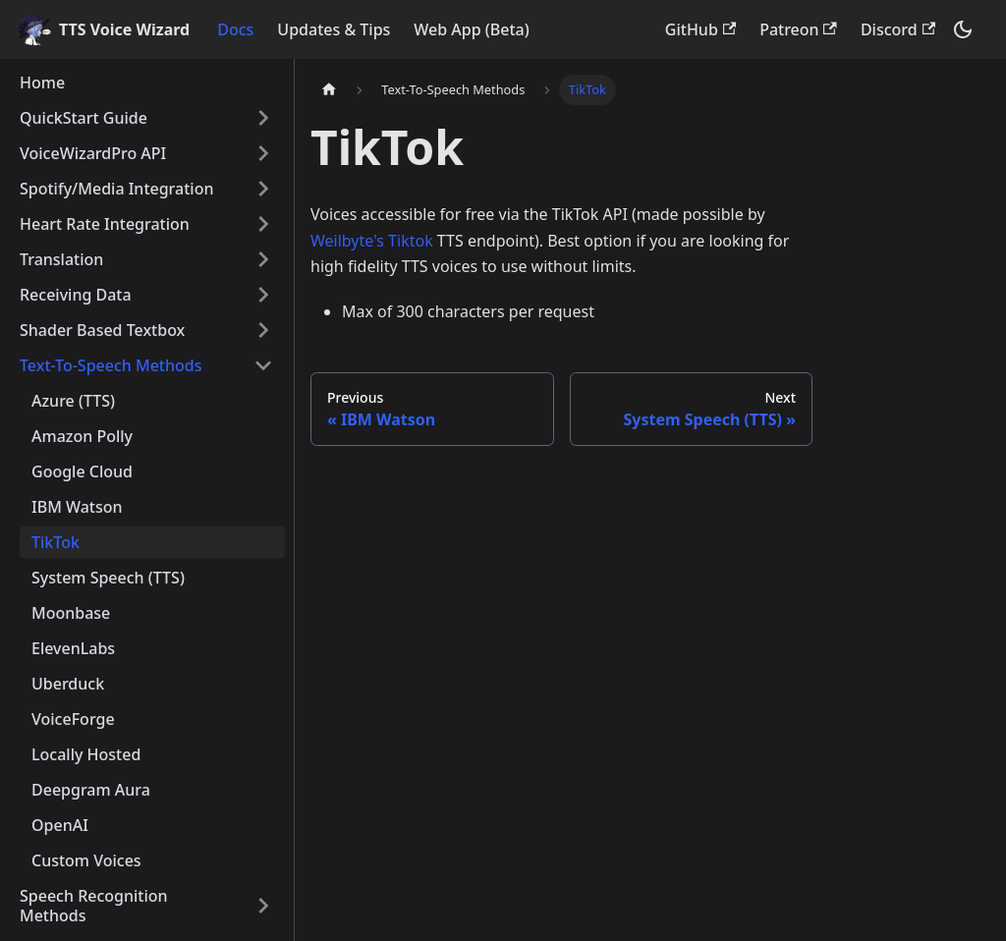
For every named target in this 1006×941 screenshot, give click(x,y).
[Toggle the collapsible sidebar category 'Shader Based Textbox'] (263, 330)
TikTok (55, 542)
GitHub (700, 29)
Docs (235, 29)
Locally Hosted (85, 754)
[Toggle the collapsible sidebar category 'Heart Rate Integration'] (263, 224)
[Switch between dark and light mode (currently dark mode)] (962, 29)
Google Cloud (82, 471)
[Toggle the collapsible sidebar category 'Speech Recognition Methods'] (263, 905)
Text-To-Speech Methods (110, 365)
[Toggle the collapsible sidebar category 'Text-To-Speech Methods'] (263, 365)
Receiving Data (76, 294)
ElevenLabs (73, 648)
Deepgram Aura (90, 790)
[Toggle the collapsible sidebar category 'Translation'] (263, 259)
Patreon (798, 29)
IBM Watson (77, 507)
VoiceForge (73, 719)
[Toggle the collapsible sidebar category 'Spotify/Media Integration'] (263, 188)
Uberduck (67, 683)
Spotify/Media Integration (116, 188)
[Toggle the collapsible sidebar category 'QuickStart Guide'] (263, 118)
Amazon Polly (82, 436)
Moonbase (70, 613)
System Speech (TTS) (108, 577)
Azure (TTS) (73, 401)
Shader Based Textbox (102, 330)
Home (42, 82)
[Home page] (329, 90)
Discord (898, 29)
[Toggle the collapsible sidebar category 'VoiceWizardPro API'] (263, 153)
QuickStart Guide (83, 118)
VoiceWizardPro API (93, 153)
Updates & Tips (333, 29)
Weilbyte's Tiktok (371, 240)
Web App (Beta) (471, 29)
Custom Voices (86, 860)
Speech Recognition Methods (94, 905)
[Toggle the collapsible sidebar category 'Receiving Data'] (263, 294)
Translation (61, 259)
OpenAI (59, 825)
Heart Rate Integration (105, 224)
